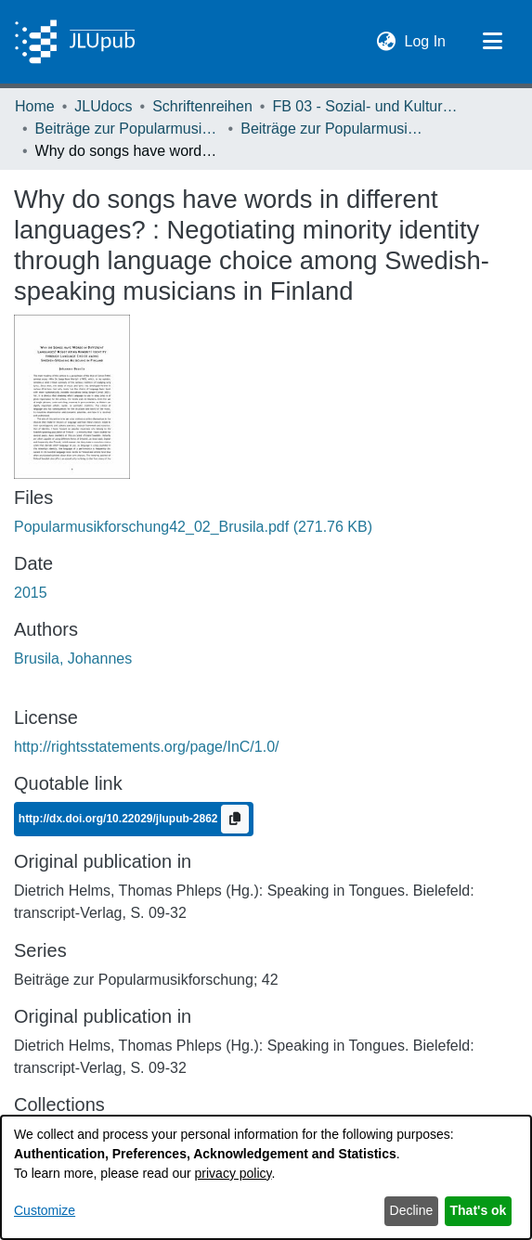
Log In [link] (426, 39)
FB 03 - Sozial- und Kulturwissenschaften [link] (365, 106)
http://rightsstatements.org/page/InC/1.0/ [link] (146, 747)
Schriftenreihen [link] (202, 106)
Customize (44, 1210)
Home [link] (35, 106)
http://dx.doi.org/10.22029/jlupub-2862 (120, 818)
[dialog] (266, 1177)
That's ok (478, 1210)
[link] (193, 527)
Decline (412, 1210)
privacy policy (233, 1173)
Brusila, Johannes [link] (73, 658)
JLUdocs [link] (103, 106)
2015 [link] (30, 593)
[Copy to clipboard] (235, 819)
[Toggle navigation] (492, 41)
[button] (386, 41)
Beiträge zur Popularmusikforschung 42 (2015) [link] (333, 128)
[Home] (75, 42)
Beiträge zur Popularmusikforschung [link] (128, 128)
